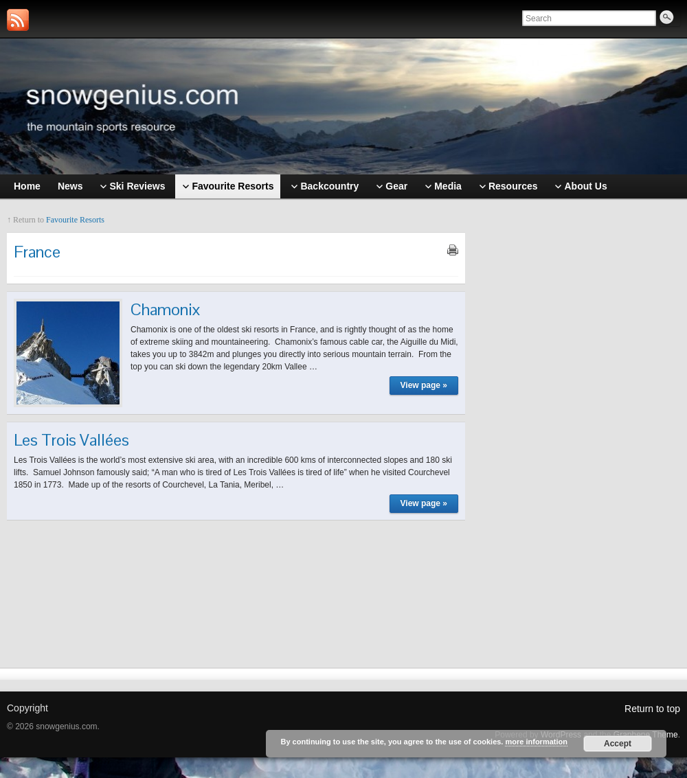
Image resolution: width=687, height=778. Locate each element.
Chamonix (166, 309)
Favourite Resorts (75, 220)
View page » (424, 385)
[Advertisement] (580, 424)
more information (536, 741)
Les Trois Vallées (71, 439)
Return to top (652, 708)
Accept (617, 743)
